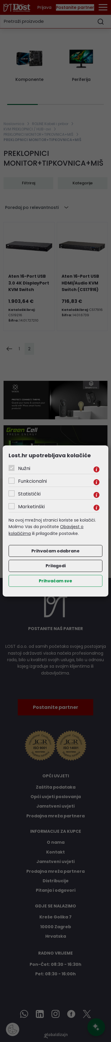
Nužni (24, 468)
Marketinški (31, 506)
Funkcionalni (32, 481)
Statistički (29, 493)
